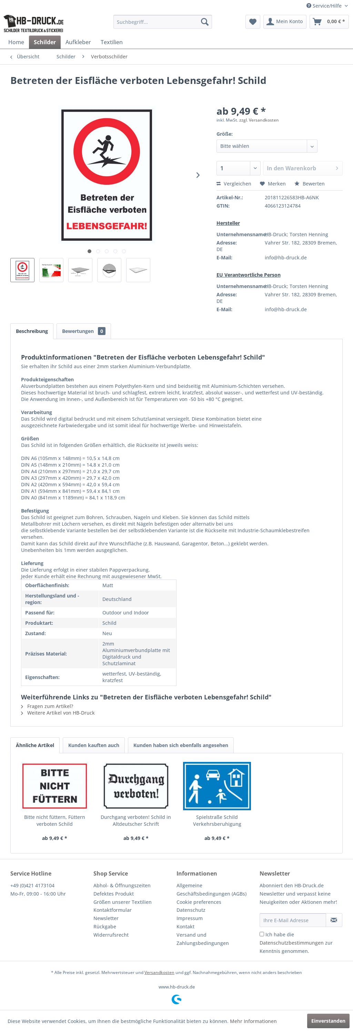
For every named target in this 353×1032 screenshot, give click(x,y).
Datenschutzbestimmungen (292, 942)
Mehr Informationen (253, 1021)
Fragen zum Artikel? (47, 706)
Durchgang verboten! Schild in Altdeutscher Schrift (136, 820)
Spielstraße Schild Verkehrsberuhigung (217, 820)
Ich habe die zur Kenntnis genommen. (296, 942)
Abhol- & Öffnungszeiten (122, 885)
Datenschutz (190, 910)
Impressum (189, 918)
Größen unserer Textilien (122, 902)
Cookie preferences (198, 902)
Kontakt (185, 926)
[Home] (16, 42)
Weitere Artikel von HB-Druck (58, 712)
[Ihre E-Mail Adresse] (293, 920)
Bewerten (309, 183)
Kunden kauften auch (93, 745)
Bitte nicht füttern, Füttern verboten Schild (54, 820)
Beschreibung (32, 331)
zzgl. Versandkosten (259, 120)
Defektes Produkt (113, 893)
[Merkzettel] (252, 22)
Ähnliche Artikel (35, 745)
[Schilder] (45, 42)
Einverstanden (328, 1020)
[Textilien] (112, 42)
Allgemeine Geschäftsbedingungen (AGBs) (211, 889)
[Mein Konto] (284, 22)
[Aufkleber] (78, 42)
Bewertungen (83, 331)
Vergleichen (233, 183)
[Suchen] (205, 22)
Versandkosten (159, 972)
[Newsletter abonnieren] (334, 920)
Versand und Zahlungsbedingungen (202, 938)
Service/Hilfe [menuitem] (324, 5)
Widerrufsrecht (111, 934)
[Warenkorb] (329, 22)
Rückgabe (104, 926)
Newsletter (106, 918)
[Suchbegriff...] (162, 22)
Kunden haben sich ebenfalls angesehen (180, 745)
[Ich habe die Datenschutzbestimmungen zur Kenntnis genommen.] (262, 934)
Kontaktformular (112, 910)
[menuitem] (162, 22)
